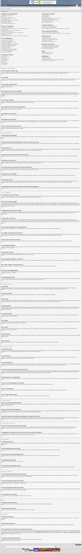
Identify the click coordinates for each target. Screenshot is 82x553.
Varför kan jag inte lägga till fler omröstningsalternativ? (10, 43)
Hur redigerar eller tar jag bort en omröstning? (8, 44)
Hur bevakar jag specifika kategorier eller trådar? (50, 46)
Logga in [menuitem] (79, 5)
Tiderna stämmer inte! (4, 29)
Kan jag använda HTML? (5, 57)
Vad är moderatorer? (45, 16)
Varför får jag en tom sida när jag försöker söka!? (50, 39)
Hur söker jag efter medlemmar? (47, 40)
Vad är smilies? (3, 58)
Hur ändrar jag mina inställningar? (6, 27)
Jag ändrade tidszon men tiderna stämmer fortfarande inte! (10, 30)
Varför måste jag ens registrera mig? (7, 15)
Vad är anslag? (3, 61)
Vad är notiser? (3, 62)
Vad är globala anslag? (5, 60)
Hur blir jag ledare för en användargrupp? (48, 19)
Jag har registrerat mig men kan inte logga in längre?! (10, 20)
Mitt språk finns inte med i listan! (6, 31)
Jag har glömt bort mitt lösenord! (6, 21)
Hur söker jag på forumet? (46, 37)
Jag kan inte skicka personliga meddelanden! (49, 26)
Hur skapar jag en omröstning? (6, 42)
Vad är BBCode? (4, 56)
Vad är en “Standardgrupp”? (46, 21)
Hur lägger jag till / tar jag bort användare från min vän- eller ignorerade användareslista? (56, 33)
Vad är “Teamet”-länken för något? (47, 22)
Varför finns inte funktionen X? (47, 58)
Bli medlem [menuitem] (80, 5)
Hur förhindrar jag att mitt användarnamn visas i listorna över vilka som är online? (14, 28)
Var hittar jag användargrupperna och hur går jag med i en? (51, 18)
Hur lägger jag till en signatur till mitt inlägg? (8, 41)
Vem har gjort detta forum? (46, 57)
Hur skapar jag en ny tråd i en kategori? (7, 39)
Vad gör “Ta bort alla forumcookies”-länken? (8, 23)
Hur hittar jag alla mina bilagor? (47, 53)
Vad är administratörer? (45, 15)
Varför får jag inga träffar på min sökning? (48, 38)
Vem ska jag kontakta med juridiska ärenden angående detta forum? (53, 59)
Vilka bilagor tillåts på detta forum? (47, 52)
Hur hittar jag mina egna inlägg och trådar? (49, 41)
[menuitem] (74, 5)
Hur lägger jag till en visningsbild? (6, 33)
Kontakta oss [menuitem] (57, 546)
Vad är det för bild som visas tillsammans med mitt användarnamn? (12, 32)
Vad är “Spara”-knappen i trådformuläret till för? (9, 50)
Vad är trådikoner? (4, 64)
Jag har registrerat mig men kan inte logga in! (8, 18)
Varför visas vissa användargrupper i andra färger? (50, 20)
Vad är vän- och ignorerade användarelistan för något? (51, 32)
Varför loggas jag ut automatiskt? (6, 22)
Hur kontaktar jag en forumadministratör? (48, 60)
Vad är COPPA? (4, 16)
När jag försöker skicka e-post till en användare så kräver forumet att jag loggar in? (14, 35)
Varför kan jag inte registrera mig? (6, 17)
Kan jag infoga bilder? (4, 59)
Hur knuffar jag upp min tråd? (6, 52)
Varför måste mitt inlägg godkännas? (7, 51)
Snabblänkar (1, 5)
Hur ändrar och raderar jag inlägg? (7, 40)
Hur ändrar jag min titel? (5, 34)
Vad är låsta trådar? (4, 63)
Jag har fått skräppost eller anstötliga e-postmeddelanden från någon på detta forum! (56, 28)
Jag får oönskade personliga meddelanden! (49, 27)
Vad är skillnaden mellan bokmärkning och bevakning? (51, 45)
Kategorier (5, 5)
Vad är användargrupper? (46, 17)
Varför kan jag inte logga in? (5, 19)
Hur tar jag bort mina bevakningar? (47, 48)
